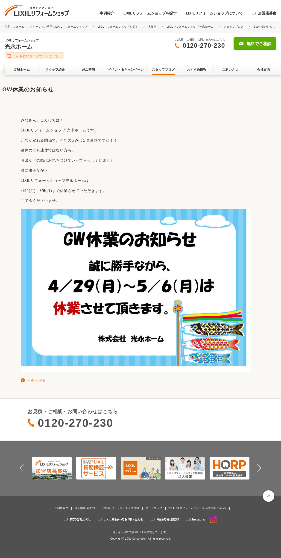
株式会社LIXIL (80, 519)
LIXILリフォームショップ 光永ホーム (190, 26)
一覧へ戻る (36, 380)
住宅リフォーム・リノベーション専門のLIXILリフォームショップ (46, 26)
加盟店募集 (267, 13)
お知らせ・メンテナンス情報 (121, 508)
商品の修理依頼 (168, 519)
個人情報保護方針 (86, 508)
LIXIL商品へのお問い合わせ (124, 519)
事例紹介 (107, 13)
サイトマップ (154, 508)
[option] (52, 468)
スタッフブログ (233, 26)
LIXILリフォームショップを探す (150, 13)
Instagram (204, 519)
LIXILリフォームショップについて (214, 13)
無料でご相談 (258, 43)
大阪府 (152, 26)
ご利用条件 (61, 508)
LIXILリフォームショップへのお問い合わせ (200, 508)
